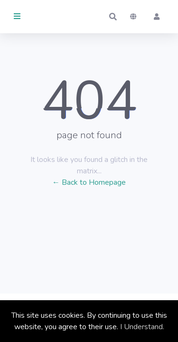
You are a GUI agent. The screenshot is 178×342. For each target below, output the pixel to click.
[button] (113, 16)
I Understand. (142, 327)
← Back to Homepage (89, 182)
